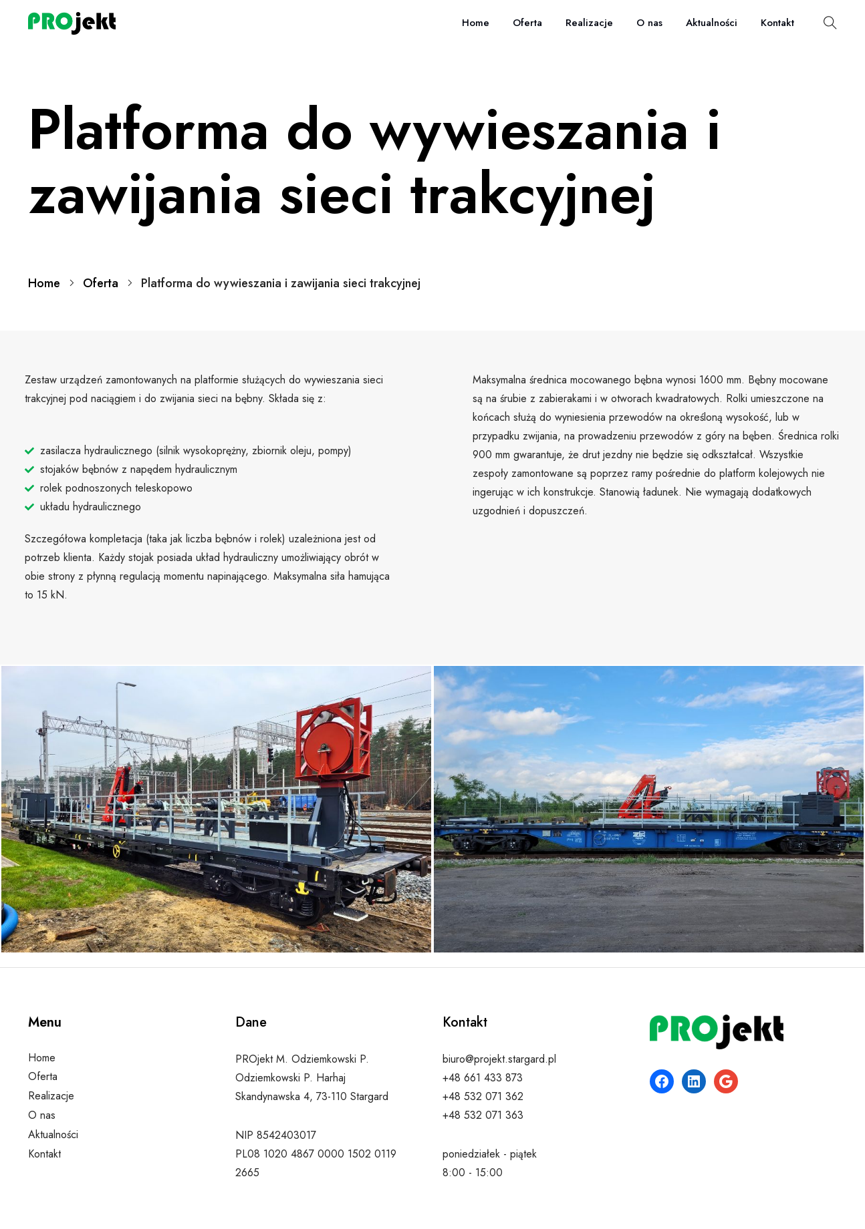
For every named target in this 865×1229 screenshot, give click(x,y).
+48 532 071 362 (483, 1096)
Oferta (527, 22)
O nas (649, 22)
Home (475, 22)
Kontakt (777, 22)
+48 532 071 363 (483, 1115)
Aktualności (711, 22)
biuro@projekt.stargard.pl (499, 1059)
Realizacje (589, 22)
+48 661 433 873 (483, 1077)
